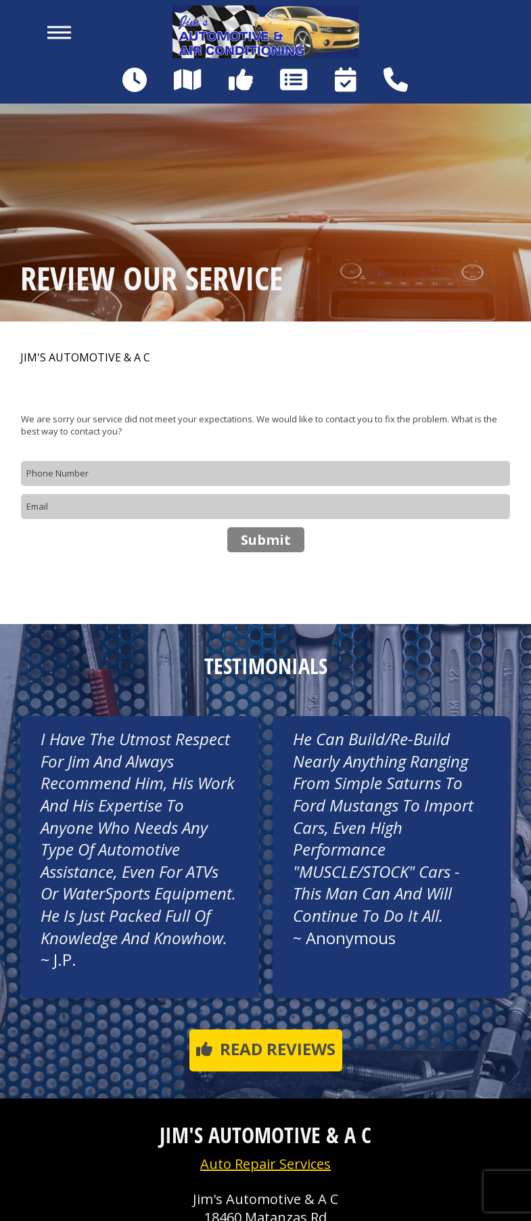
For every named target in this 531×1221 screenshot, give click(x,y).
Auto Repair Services (265, 1164)
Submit (266, 540)
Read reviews (266, 1049)
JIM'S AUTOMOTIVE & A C (85, 358)
